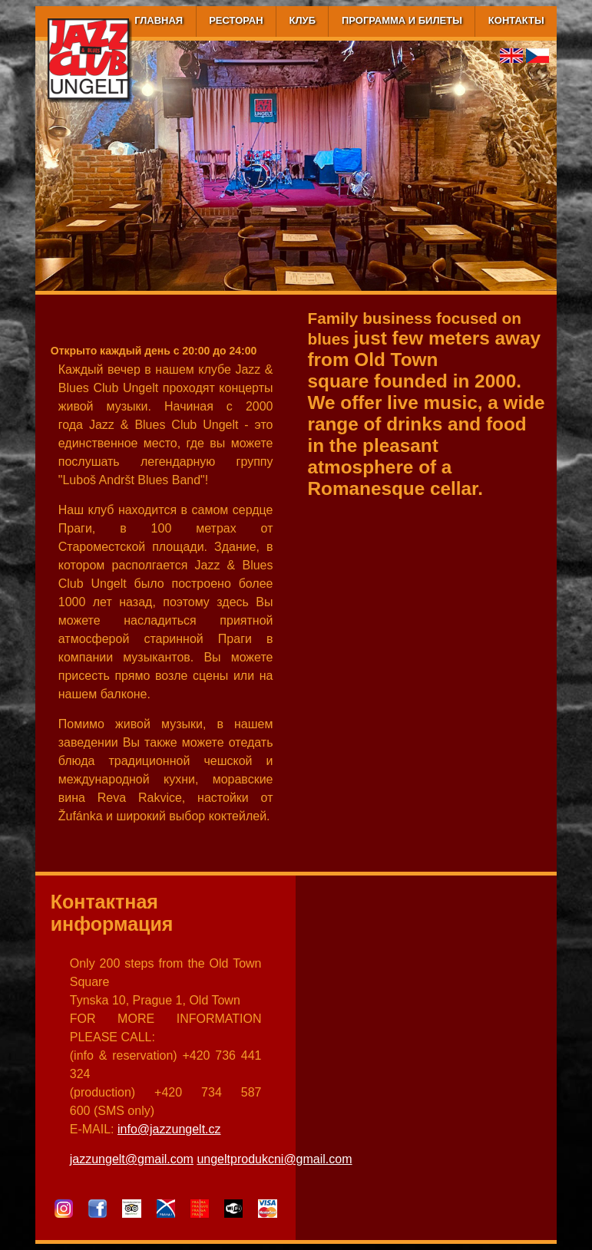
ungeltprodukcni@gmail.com (274, 1159)
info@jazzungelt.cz (169, 1129)
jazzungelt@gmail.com (131, 1159)
